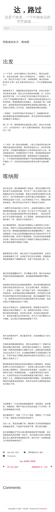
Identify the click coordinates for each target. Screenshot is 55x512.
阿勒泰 (32, 461)
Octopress (43, 509)
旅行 (41, 452)
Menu (7, 28)
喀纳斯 (26, 461)
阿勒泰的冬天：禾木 (40, 467)
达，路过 (27, 10)
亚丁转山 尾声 (12, 467)
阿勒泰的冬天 (33, 452)
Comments (11, 456)
